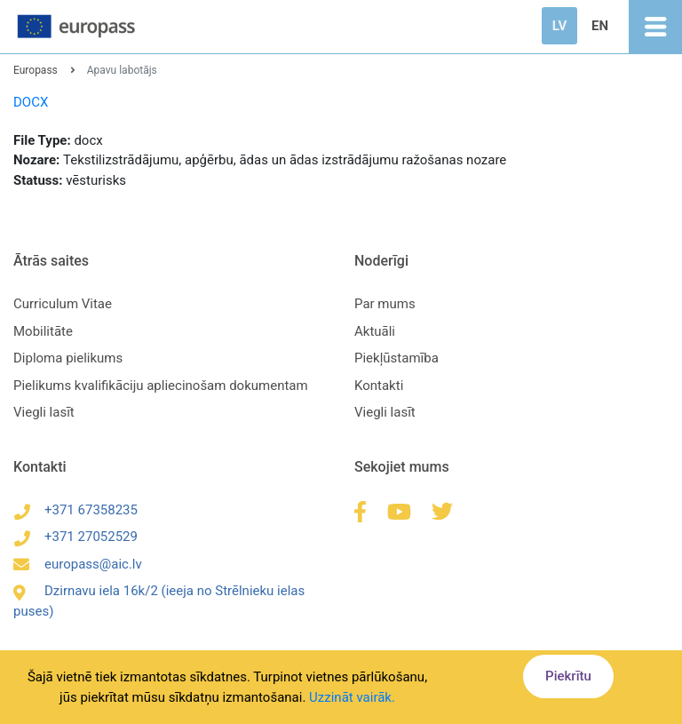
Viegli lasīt (44, 412)
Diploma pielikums (68, 358)
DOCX (30, 102)
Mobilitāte (43, 331)
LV (559, 26)
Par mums (385, 304)
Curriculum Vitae (62, 304)
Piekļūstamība (396, 358)
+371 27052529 (75, 537)
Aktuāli (374, 331)
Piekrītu (568, 676)
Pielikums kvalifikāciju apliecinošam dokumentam (160, 386)
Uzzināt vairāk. (352, 697)
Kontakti (378, 386)
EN (599, 26)
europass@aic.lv (77, 564)
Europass (35, 70)
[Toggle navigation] (655, 26)
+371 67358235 (75, 510)
